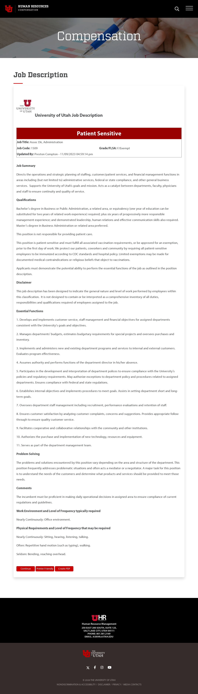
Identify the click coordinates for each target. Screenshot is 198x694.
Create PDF (64, 568)
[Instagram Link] (101, 668)
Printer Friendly (45, 568)
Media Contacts (132, 684)
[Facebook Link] (95, 668)
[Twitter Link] (87, 668)
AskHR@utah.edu (103, 636)
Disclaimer (104, 684)
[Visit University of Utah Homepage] (8, 8)
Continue (26, 568)
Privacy (116, 684)
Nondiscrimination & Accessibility (76, 684)
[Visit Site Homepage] (99, 617)
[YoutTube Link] (109, 668)
